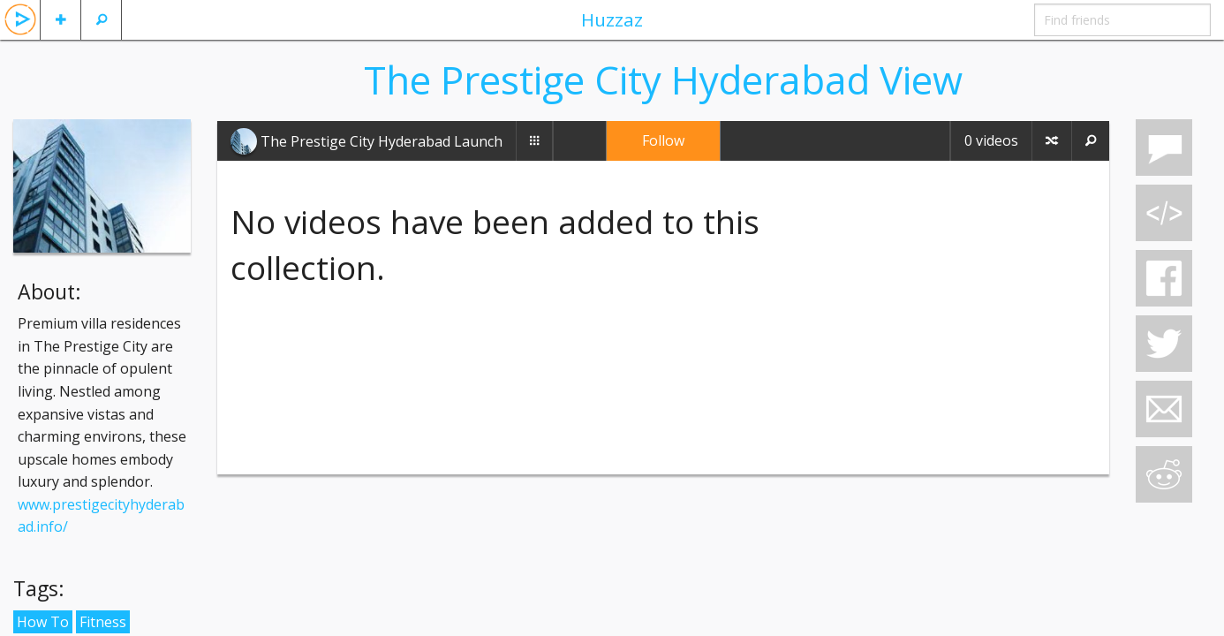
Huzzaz (612, 19)
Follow (663, 140)
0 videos (991, 140)
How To (43, 622)
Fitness (102, 622)
